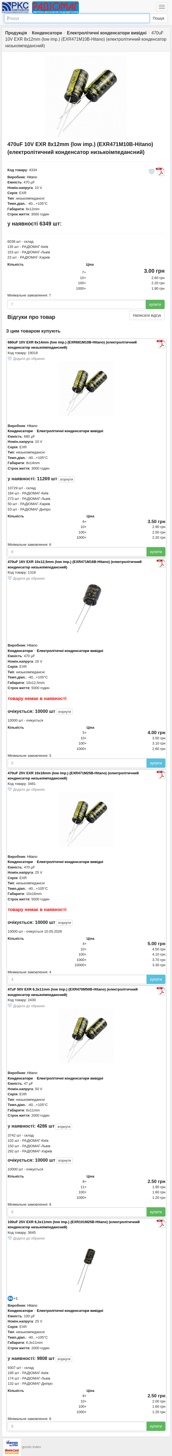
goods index (31, 1447)
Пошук (158, 18)
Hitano (32, 177)
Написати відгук (147, 315)
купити (155, 304)
